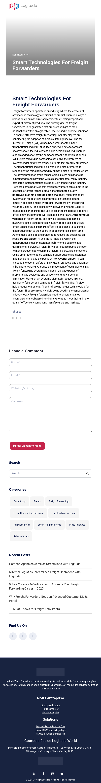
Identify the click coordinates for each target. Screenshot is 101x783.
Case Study (20, 501)
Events (37, 501)
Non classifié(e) (20, 54)
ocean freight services (49, 524)
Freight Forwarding (58, 501)
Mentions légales (50, 712)
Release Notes (21, 536)
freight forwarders (57, 186)
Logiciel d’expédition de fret (50, 726)
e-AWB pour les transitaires (50, 733)
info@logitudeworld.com (22, 747)
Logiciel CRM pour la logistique (50, 730)
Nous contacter (51, 709)
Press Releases (77, 524)
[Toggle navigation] (90, 6)
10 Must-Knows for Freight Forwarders (34, 609)
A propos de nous (50, 705)
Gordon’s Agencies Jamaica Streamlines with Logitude (44, 564)
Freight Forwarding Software (29, 513)
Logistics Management (64, 513)
